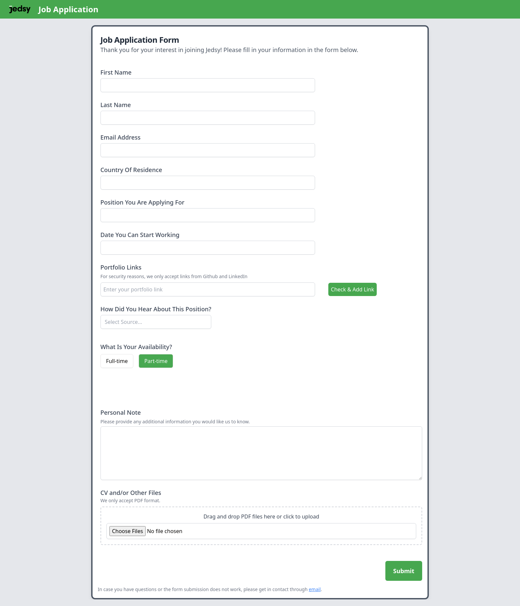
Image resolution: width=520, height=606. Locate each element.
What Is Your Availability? (136, 347)
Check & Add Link (352, 289)
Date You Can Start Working (139, 235)
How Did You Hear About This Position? (155, 309)
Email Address (120, 137)
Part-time (155, 361)
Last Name (115, 105)
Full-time (117, 361)
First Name (116, 72)
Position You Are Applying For (142, 202)
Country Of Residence (131, 170)
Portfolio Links (121, 267)
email (315, 589)
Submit (404, 571)
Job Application (68, 9)
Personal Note (120, 412)
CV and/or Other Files (130, 493)
